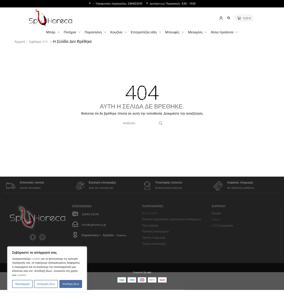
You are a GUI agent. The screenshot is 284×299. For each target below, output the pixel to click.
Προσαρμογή (22, 284)
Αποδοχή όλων (70, 284)
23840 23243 (90, 214)
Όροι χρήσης (150, 225)
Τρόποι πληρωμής (154, 238)
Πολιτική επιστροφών (155, 231)
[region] (47, 269)
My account (149, 213)
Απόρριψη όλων (46, 284)
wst (149, 259)
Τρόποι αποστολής (154, 244)
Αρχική (19, 41)
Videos (216, 219)
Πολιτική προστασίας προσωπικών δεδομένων (171, 219)
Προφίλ (216, 213)
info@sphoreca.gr (94, 224)
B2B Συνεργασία (222, 226)
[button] (221, 18)
